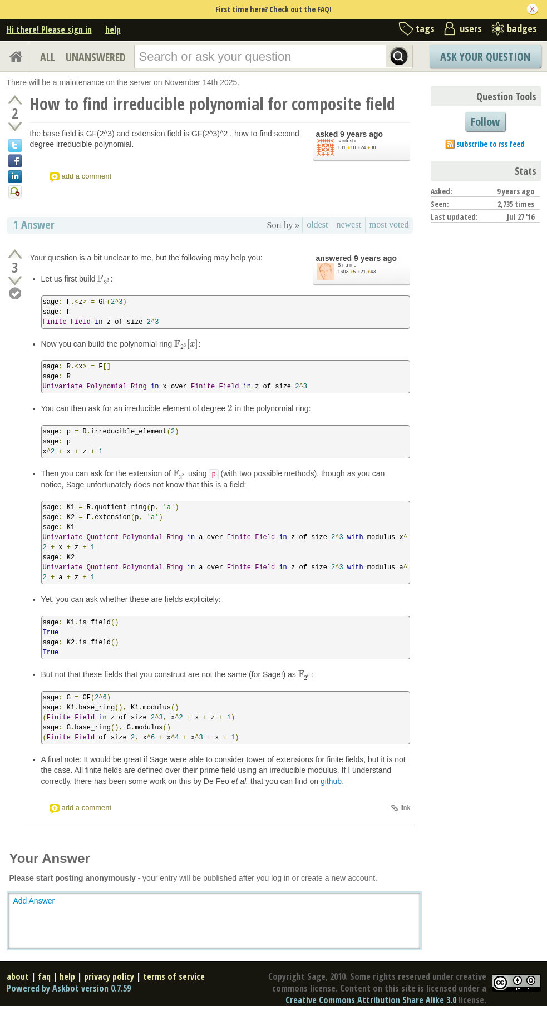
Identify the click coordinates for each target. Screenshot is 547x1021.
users (471, 28)
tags (425, 28)
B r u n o (347, 265)
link (405, 808)
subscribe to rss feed (490, 144)
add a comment (87, 176)
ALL (47, 57)
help (113, 29)
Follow (485, 121)
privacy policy (109, 976)
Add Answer (34, 900)
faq (44, 976)
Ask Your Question (485, 56)
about (18, 976)
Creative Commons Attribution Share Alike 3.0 (370, 1000)
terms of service (174, 976)
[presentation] (103, 278)
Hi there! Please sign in (49, 29)
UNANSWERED (96, 57)
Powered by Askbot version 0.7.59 (69, 988)
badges (522, 28)
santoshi (347, 141)
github (331, 781)
